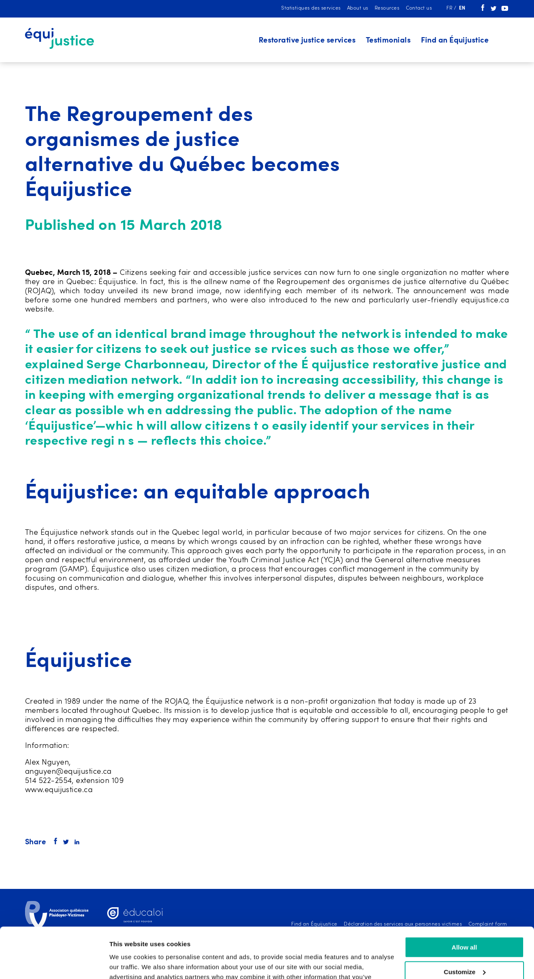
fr (449, 8)
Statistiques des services (310, 8)
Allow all (464, 899)
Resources (387, 8)
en (462, 8)
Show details (128, 962)
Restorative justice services (307, 40)
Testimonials (388, 40)
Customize (465, 924)
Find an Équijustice (455, 40)
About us (357, 8)
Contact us (419, 8)
